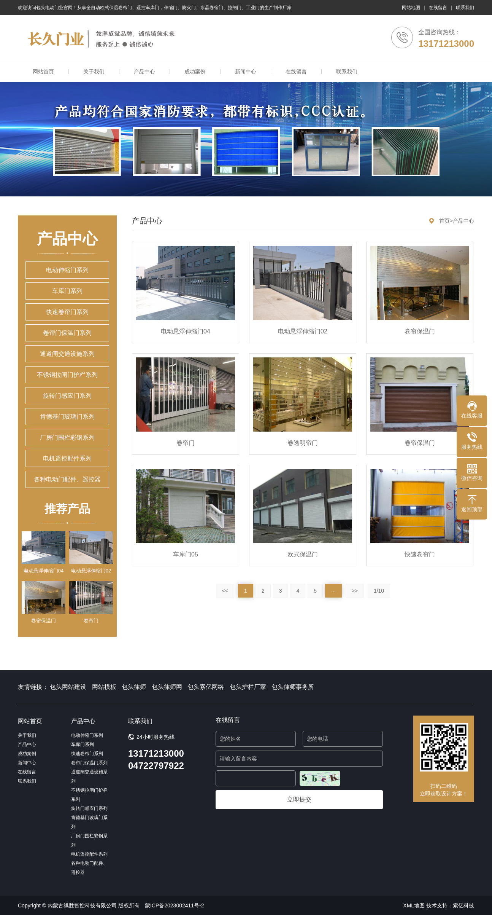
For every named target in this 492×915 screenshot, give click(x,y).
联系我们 (465, 7)
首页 (444, 221)
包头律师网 (167, 687)
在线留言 (438, 7)
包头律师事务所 (292, 687)
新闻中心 (245, 72)
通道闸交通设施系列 (67, 354)
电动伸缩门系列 (67, 270)
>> (355, 591)
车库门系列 (67, 291)
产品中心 (144, 72)
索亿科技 (463, 905)
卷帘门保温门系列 (67, 333)
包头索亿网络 (205, 687)
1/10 (379, 591)
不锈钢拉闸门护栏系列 (67, 374)
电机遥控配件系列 (67, 458)
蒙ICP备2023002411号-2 (174, 905)
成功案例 (195, 72)
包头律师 (134, 687)
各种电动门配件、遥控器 (67, 479)
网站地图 (411, 7)
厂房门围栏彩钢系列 (67, 437)
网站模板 (104, 687)
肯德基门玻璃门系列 (67, 416)
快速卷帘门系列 (67, 312)
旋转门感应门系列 (67, 395)
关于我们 (94, 72)
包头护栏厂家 (248, 687)
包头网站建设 (68, 687)
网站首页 (43, 72)
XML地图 (414, 905)
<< (225, 591)
